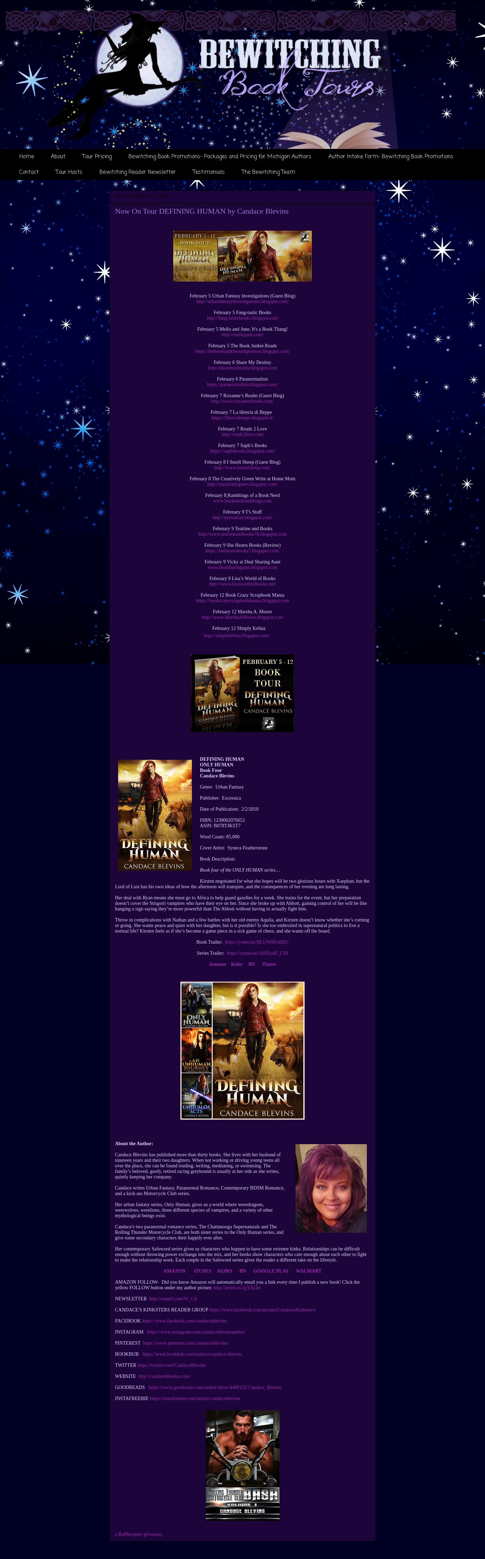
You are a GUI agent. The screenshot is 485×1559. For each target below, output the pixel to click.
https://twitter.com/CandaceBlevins (172, 1365)
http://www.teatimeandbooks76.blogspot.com (243, 534)
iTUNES (203, 1271)
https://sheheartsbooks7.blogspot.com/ (242, 550)
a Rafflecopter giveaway (138, 1534)
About (58, 157)
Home (26, 157)
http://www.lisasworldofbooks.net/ (242, 584)
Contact (29, 172)
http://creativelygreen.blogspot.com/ (243, 484)
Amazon (217, 964)
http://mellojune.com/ (243, 334)
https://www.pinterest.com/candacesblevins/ (185, 1343)
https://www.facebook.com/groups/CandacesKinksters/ (262, 1309)
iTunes (269, 964)
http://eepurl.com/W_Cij (173, 1298)
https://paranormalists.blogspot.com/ (242, 384)
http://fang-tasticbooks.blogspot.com (242, 318)
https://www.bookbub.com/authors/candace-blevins (192, 1354)
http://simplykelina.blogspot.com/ (237, 635)
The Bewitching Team (268, 172)
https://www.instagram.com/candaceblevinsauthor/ (196, 1332)
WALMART (308, 1271)
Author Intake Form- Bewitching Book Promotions (390, 157)
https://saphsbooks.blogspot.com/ (242, 451)
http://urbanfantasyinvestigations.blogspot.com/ (242, 301)
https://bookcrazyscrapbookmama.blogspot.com (242, 600)
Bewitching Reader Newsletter (137, 172)
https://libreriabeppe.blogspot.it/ (242, 417)
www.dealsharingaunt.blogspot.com (242, 567)
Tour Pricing (97, 157)
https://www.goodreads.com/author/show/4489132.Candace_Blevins (215, 1387)
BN (251, 964)
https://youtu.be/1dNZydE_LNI (257, 953)
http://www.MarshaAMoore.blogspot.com (242, 617)
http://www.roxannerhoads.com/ (242, 401)
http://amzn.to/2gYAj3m (237, 1287)
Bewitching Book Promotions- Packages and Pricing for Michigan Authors (220, 157)
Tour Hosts (69, 172)
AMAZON (175, 1271)
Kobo (236, 964)
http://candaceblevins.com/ (165, 1376)
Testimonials (209, 172)
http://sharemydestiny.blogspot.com (242, 368)
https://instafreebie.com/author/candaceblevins (195, 1398)
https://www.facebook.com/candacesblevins (184, 1321)
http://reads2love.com (242, 434)
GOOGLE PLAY (271, 1271)
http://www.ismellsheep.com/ (242, 467)
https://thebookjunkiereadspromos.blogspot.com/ (242, 351)
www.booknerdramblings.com (242, 501)
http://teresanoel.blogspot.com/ (242, 517)
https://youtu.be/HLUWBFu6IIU (257, 942)
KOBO (225, 1271)
